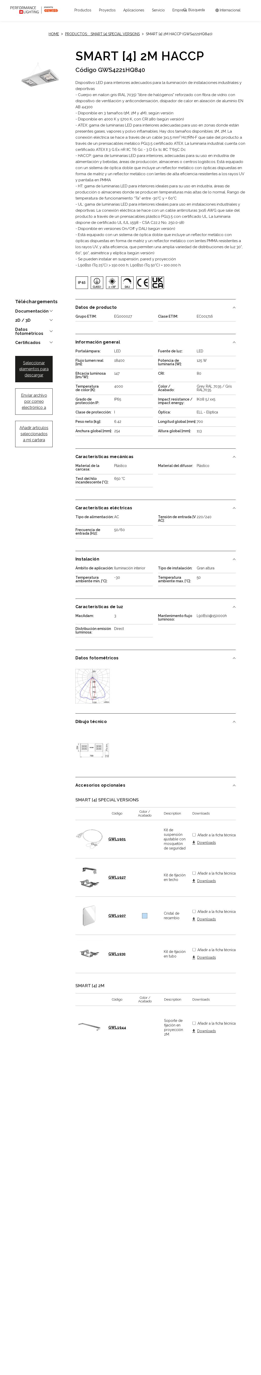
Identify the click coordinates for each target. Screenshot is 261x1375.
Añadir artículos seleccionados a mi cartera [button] (33, 433)
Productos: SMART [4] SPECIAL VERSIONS (102, 34)
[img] (81, 282)
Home (54, 34)
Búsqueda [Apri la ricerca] (194, 10)
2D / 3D (23, 320)
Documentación (32, 311)
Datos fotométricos (29, 332)
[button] (82, 10)
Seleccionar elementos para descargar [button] (34, 368)
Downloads (206, 843)
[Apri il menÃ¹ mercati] (228, 10)
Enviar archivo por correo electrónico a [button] (34, 401)
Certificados (28, 343)
